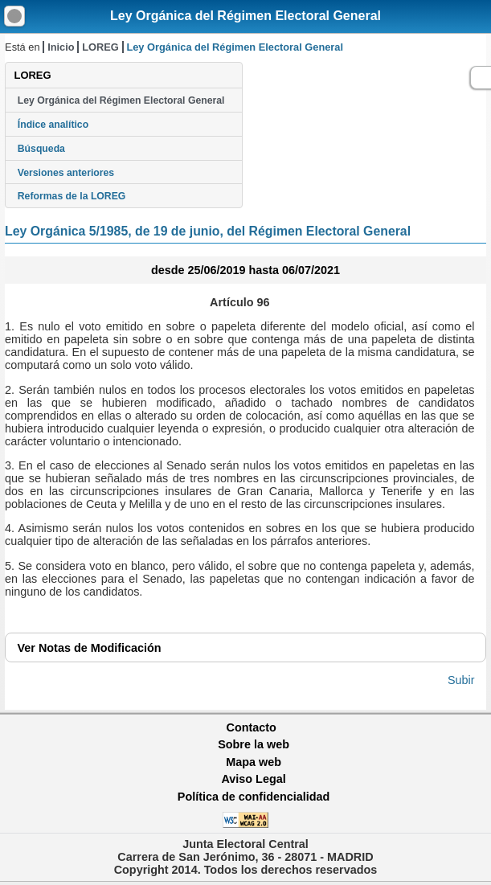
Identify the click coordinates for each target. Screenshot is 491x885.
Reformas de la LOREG (72, 196)
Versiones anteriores (66, 172)
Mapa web (253, 762)
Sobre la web (253, 744)
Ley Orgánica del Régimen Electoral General (245, 16)
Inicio (60, 47)
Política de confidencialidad (254, 796)
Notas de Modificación (90, 647)
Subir (461, 680)
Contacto (251, 727)
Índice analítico (53, 124)
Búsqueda (41, 148)
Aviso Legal (253, 778)
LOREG (100, 47)
